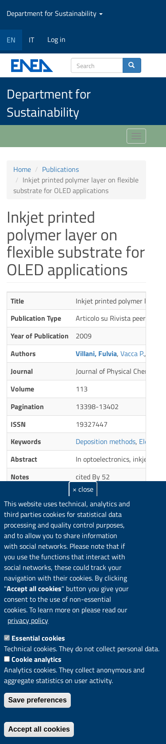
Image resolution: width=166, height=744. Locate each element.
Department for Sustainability (55, 13)
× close (83, 489)
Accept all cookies (39, 729)
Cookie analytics (37, 659)
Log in (56, 39)
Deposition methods (105, 441)
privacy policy (28, 620)
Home (22, 169)
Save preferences (37, 700)
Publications (60, 169)
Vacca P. (132, 353)
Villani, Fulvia (96, 353)
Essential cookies (38, 638)
